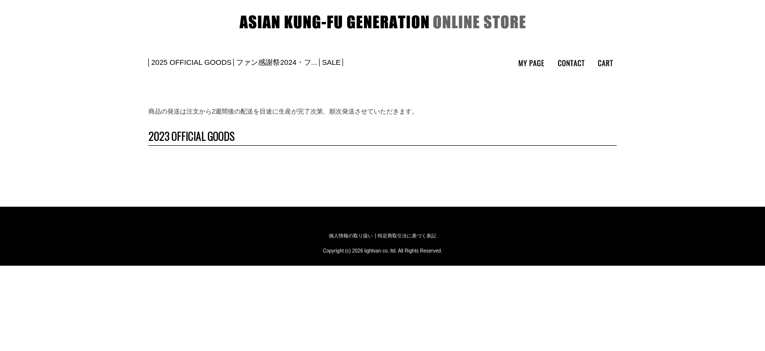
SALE (331, 62)
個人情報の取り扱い (351, 235)
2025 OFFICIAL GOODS (191, 62)
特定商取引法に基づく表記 (407, 235)
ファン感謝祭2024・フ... (276, 62)
